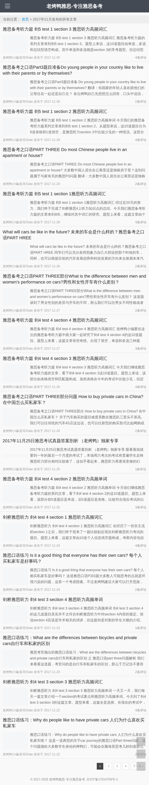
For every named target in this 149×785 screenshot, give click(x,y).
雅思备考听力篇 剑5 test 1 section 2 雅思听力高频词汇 (55, 111)
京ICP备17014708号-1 (102, 779)
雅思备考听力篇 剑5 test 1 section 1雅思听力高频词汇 (54, 193)
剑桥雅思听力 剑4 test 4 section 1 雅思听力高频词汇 (53, 517)
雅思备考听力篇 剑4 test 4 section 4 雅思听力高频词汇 (55, 320)
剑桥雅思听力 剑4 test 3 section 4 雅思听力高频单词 (53, 599)
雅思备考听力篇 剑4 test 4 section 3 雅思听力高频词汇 (55, 358)
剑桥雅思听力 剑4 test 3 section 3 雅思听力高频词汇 (53, 681)
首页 (25, 19)
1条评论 (140, 469)
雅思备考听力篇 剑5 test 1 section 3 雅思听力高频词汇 (55, 29)
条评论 (140, 57)
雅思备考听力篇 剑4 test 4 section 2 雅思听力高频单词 (55, 478)
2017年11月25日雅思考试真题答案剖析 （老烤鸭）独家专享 (61, 440)
